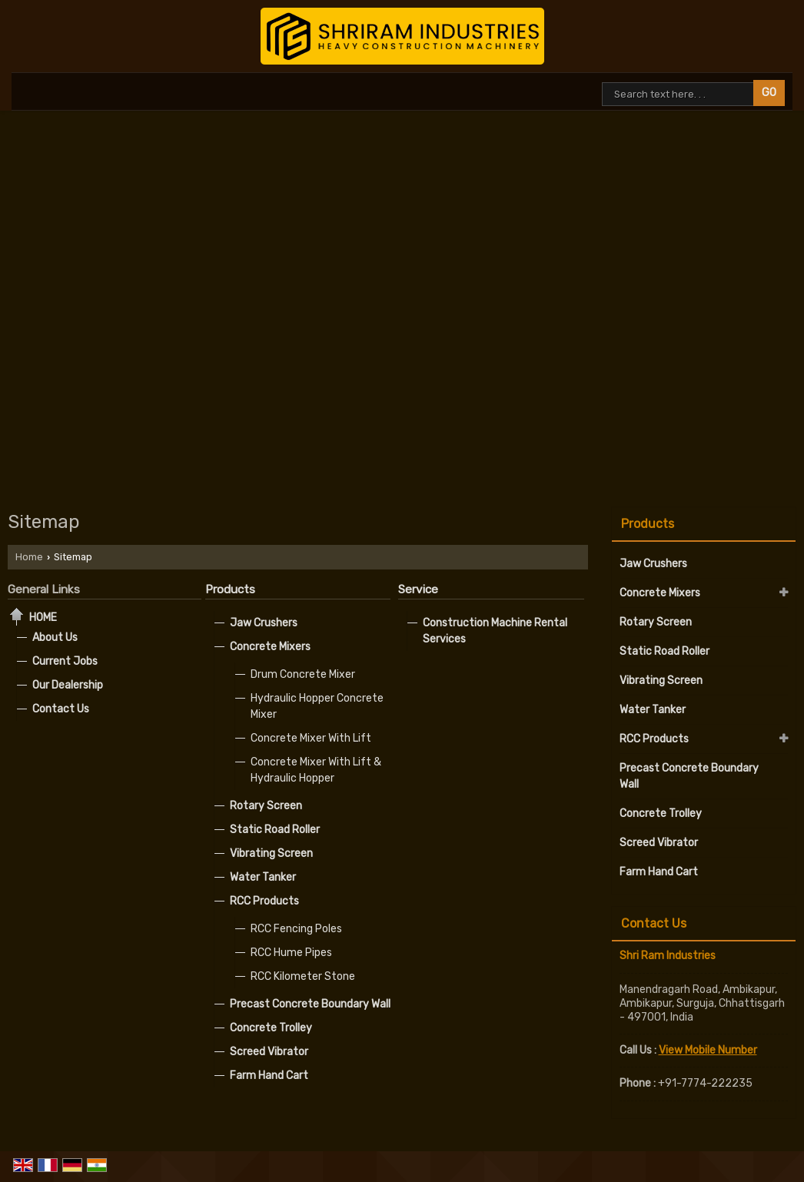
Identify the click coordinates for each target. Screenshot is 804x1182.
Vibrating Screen (271, 853)
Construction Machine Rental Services (495, 631)
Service (418, 589)
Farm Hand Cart (269, 1075)
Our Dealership (67, 685)
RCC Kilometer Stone (303, 976)
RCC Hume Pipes (291, 952)
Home (29, 557)
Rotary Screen (266, 805)
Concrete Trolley (271, 1027)
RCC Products (264, 901)
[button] (708, 1050)
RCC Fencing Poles (296, 928)
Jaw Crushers (263, 622)
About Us (55, 637)
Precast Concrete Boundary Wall (310, 1004)
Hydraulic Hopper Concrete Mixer (317, 706)
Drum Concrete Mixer (303, 674)
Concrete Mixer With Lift (311, 738)
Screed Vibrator (269, 1051)
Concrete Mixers (270, 646)
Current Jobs (65, 661)
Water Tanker (263, 877)
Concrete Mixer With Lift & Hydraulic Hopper (316, 770)
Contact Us (60, 709)
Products (230, 589)
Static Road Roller (275, 829)
